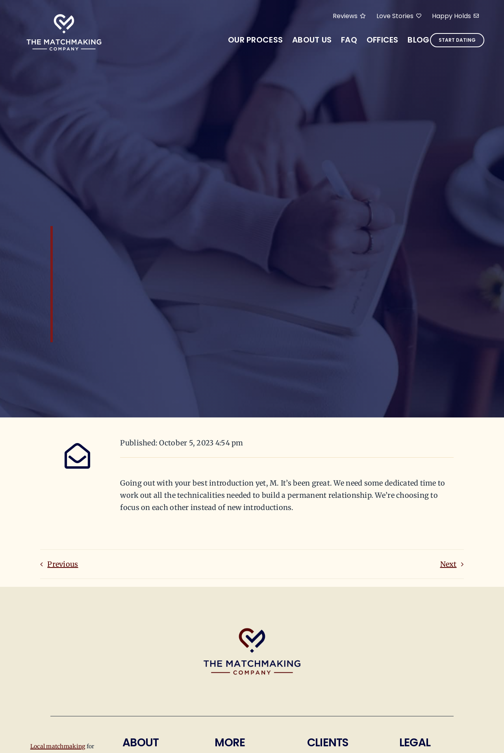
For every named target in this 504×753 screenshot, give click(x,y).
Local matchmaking (57, 746)
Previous (62, 564)
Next (448, 564)
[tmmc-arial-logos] (64, 14)
